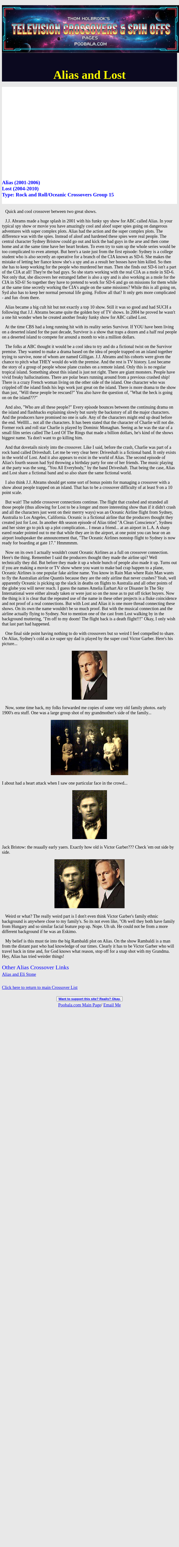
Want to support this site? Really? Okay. (89, 999)
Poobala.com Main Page (79, 1005)
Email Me (112, 1005)
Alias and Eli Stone (19, 974)
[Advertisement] (46, 132)
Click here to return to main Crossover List (39, 987)
